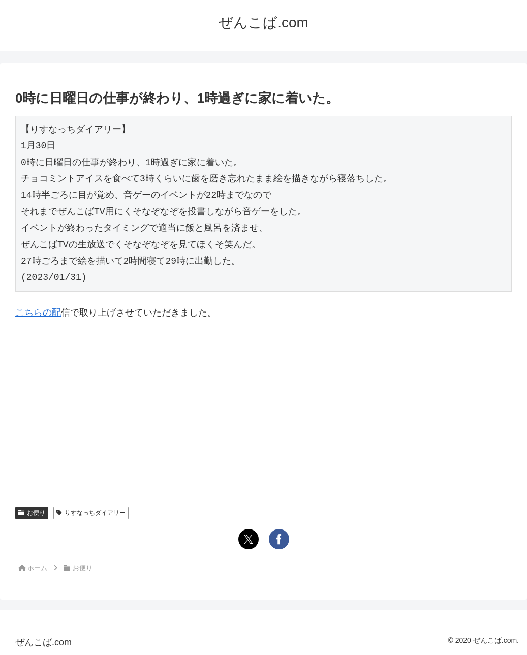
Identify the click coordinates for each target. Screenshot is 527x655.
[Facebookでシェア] (279, 539)
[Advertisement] (263, 405)
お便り (31, 512)
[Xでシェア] (248, 539)
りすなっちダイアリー (91, 512)
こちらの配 (38, 312)
